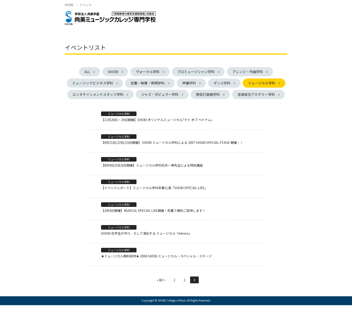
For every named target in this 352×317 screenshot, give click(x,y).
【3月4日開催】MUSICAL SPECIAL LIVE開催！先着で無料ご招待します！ (153, 222)
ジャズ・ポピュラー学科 (210, 94)
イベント (85, 5)
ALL (86, 71)
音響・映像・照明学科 (170, 83)
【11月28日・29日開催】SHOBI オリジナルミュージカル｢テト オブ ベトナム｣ (157, 131)
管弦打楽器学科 (259, 94)
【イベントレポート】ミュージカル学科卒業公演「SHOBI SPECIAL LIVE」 (154, 199)
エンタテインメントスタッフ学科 (147, 94)
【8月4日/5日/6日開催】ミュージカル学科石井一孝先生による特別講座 (152, 177)
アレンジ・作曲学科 (249, 71)
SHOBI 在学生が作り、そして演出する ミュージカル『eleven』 (146, 245)
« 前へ (161, 291)
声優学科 (212, 83)
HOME (69, 5)
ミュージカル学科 (90, 94)
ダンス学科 (245, 83)
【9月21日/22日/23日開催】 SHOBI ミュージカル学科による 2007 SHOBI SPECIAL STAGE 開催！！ (172, 154)
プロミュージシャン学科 (197, 71)
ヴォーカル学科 (148, 71)
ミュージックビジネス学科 (114, 83)
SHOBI (112, 71)
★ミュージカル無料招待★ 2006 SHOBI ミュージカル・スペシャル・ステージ (156, 267)
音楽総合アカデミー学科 (174, 106)
